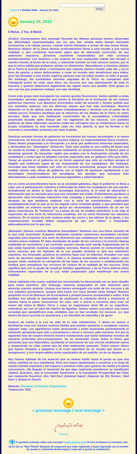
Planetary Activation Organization (44, 386)
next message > (89, 410)
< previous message (51, 410)
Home (14, 10)
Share (62, 434)
